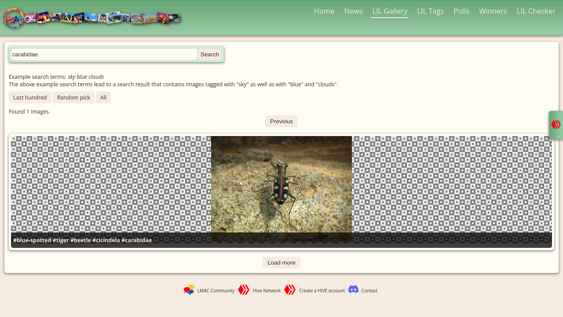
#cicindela (106, 240)
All (103, 97)
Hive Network (267, 291)
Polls (461, 11)
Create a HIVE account (322, 291)
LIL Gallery (389, 11)
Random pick (73, 97)
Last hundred (30, 97)
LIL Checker (536, 11)
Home (324, 11)
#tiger (61, 240)
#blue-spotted (32, 240)
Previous (281, 121)
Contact (369, 291)
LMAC (95, 18)
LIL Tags (430, 11)
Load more (281, 262)
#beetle (80, 240)
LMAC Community (216, 291)
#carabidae (136, 240)
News (353, 11)
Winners (493, 11)
